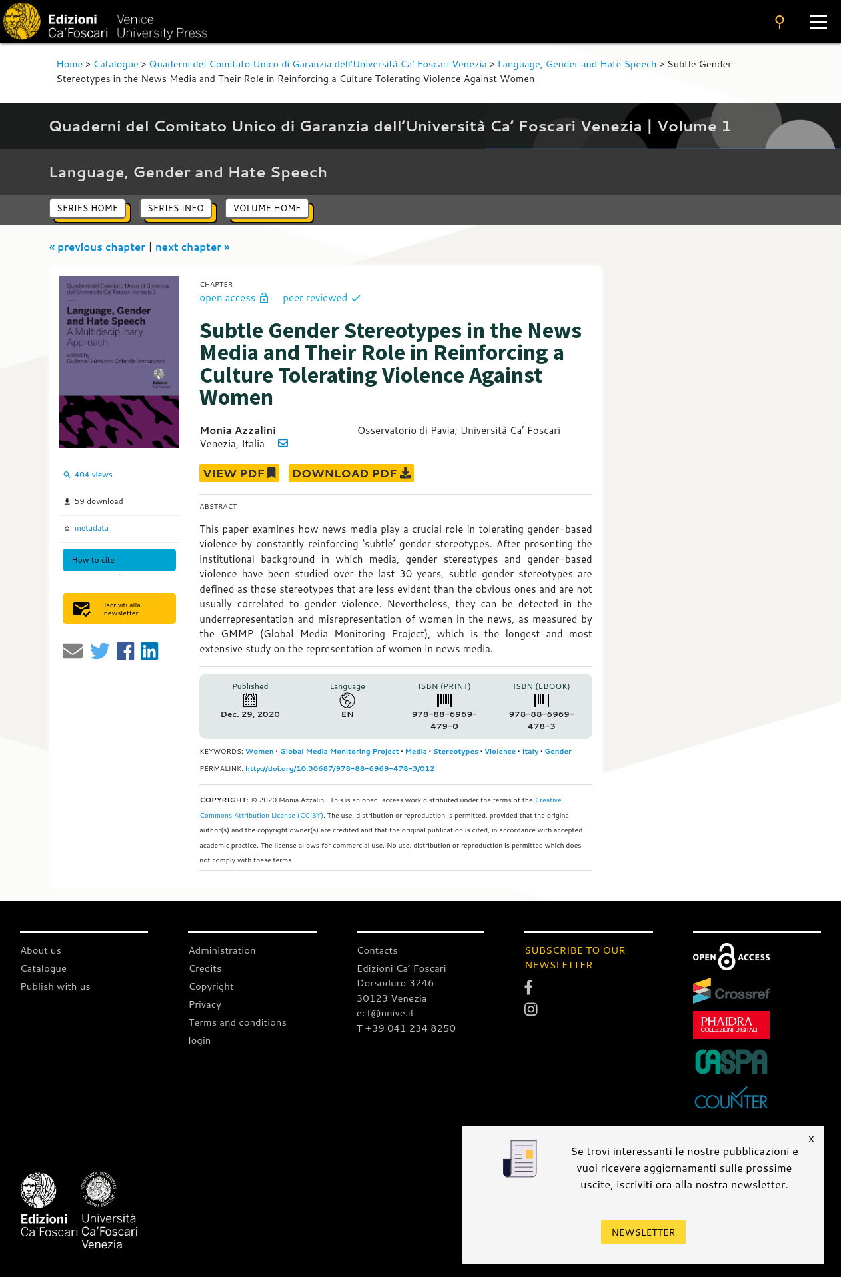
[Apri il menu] (818, 21)
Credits (204, 968)
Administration (222, 950)
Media (416, 751)
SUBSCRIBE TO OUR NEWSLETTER (575, 957)
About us (40, 950)
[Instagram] (588, 1009)
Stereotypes (455, 751)
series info (175, 208)
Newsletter (644, 1232)
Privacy (204, 1004)
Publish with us (55, 986)
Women (259, 751)
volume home (267, 208)
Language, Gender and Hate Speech (576, 64)
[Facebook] (588, 987)
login (199, 1040)
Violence (500, 751)
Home (69, 64)
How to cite (92, 559)
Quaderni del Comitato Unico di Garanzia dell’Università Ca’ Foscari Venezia (318, 64)
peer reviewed (322, 298)
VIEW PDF (239, 473)
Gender (558, 751)
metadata (90, 527)
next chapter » (192, 247)
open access (236, 298)
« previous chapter (98, 247)
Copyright (211, 986)
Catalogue (116, 64)
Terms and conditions (237, 1022)
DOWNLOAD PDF (351, 473)
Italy (530, 751)
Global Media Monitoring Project (339, 751)
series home (87, 208)
